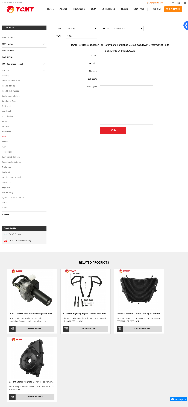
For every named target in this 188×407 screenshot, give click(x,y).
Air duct (5, 126)
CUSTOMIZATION (101, 368)
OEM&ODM (98, 372)
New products (8, 37)
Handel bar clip (8, 85)
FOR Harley (7, 44)
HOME (50, 9)
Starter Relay (7, 192)
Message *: (92, 86)
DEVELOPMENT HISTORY (13, 364)
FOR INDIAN (7, 57)
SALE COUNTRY (9, 372)
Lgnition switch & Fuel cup (13, 197)
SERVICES (99, 351)
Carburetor (6, 172)
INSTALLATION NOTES (103, 364)
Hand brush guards (10, 90)
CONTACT (138, 9)
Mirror (4, 141)
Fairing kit (6, 106)
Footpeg (5, 75)
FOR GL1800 (8, 51)
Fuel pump (6, 167)
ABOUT (63, 9)
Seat (4, 136)
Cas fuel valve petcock (11, 177)
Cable (4, 202)
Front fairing (7, 116)
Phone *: (93, 71)
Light (4, 146)
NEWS (124, 9)
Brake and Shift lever (11, 96)
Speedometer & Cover (11, 162)
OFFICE (5, 357)
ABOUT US (7, 351)
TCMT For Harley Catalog (19, 240)
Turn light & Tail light (11, 157)
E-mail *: (93, 63)
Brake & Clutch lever (11, 80)
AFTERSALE (99, 361)
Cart (159, 9)
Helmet (5, 215)
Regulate (6, 187)
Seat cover (6, 131)
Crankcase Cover (9, 101)
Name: (94, 55)
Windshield (7, 111)
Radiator (5, 70)
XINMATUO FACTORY (11, 361)
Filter (4, 207)
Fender (5, 121)
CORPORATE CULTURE (12, 368)
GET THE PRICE (101, 357)
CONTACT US (146, 351)
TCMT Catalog (15, 234)
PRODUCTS (79, 9)
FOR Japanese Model (12, 64)
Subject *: (92, 78)
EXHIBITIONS (108, 9)
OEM (93, 9)
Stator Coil (6, 182)
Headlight (7, 151)
